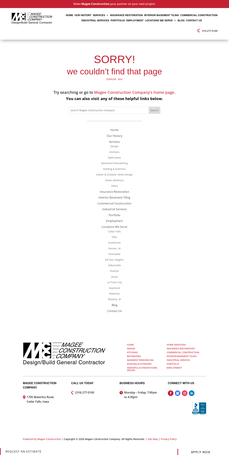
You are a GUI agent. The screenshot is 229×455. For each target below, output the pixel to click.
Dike (114, 237)
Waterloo (114, 293)
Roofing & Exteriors (114, 169)
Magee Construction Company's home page (134, 92)
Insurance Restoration (126, 15)
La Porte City (114, 282)
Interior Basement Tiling (161, 15)
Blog (181, 20)
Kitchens (114, 152)
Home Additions (114, 180)
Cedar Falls (114, 231)
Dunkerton (114, 242)
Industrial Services (95, 20)
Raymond (114, 288)
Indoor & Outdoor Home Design (114, 174)
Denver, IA (114, 248)
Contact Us (194, 20)
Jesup (114, 276)
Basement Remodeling (114, 163)
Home (69, 15)
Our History (83, 15)
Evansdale (114, 254)
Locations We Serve (159, 20)
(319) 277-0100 (84, 392)
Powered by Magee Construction (42, 439)
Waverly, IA (114, 299)
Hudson (114, 271)
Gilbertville (114, 265)
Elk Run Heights (114, 259)
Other (114, 186)
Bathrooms (114, 157)
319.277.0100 (209, 30)
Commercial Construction (199, 15)
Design (114, 146)
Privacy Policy (169, 439)
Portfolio (118, 20)
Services (99, 15)
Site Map (153, 439)
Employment (135, 20)
